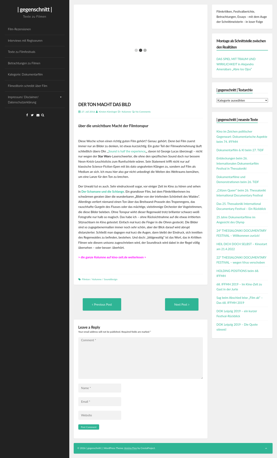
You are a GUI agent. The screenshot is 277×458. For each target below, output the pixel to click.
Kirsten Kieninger (108, 111)
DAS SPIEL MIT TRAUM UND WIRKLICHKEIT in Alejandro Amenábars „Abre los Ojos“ (236, 64)
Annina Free (130, 448)
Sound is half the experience (126, 151)
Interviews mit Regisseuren (25, 40)
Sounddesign (110, 279)
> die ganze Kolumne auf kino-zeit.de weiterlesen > (112, 257)
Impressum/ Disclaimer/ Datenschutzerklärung (23, 99)
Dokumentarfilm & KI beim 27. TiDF (240, 150)
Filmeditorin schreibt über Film (27, 86)
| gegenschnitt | (34, 9)
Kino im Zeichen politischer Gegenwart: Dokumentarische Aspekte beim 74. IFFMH (242, 136)
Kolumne (126, 111)
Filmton (86, 279)
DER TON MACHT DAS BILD (104, 104)
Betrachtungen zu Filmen (24, 63)
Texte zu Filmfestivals (21, 51)
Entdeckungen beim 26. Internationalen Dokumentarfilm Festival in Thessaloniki (238, 163)
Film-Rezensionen (19, 29)
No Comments (143, 111)
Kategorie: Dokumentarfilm (25, 74)
